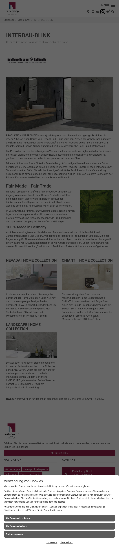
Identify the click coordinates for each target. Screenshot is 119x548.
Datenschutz (66, 542)
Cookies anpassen (14, 534)
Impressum (51, 542)
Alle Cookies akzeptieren (18, 518)
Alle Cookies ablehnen (16, 526)
